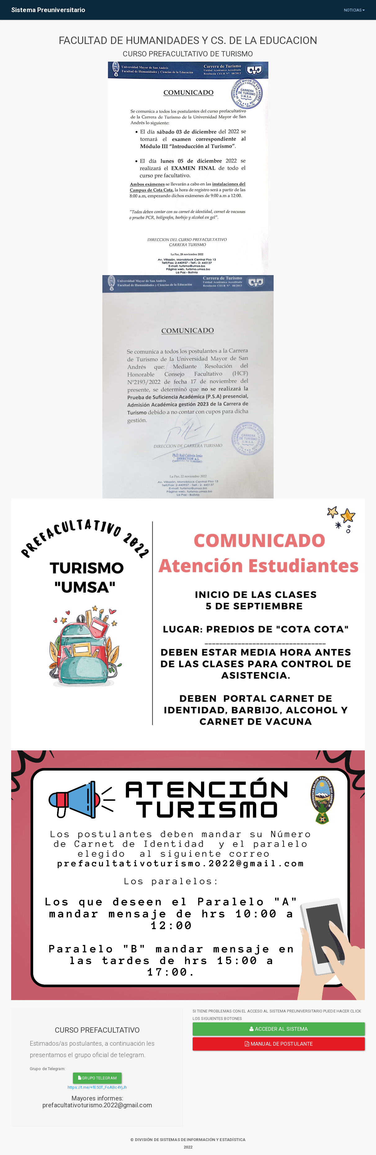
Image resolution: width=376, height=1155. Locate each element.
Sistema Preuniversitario (48, 10)
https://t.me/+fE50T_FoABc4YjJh (97, 1087)
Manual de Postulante (279, 1044)
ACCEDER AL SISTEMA (278, 1029)
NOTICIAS (354, 10)
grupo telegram (97, 1078)
